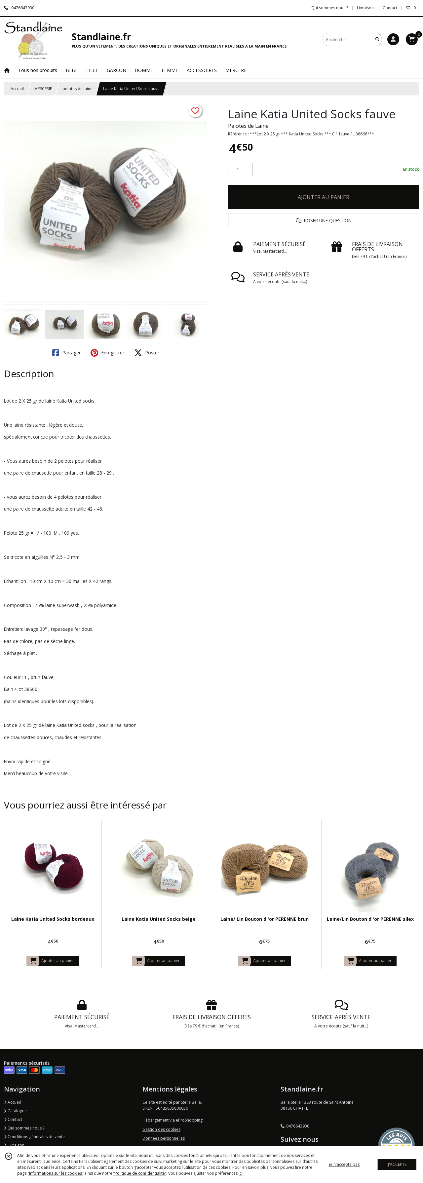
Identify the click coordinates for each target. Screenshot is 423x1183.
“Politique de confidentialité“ (139, 1173)
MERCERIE (43, 88)
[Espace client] (393, 39)
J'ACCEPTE (397, 1164)
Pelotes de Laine (248, 125)
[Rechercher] (377, 39)
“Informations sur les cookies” (55, 1173)
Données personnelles (163, 1138)
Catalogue (15, 1111)
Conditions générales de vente (34, 1136)
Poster (146, 353)
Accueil (17, 88)
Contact (390, 8)
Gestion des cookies (161, 1129)
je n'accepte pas (344, 1164)
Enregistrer (107, 353)
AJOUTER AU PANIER (323, 197)
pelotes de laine (77, 88)
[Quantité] (240, 169)
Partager (66, 353)
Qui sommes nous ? (24, 1128)
